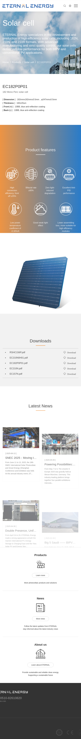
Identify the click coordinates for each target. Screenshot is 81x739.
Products (16, 62)
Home (6, 62)
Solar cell (29, 62)
